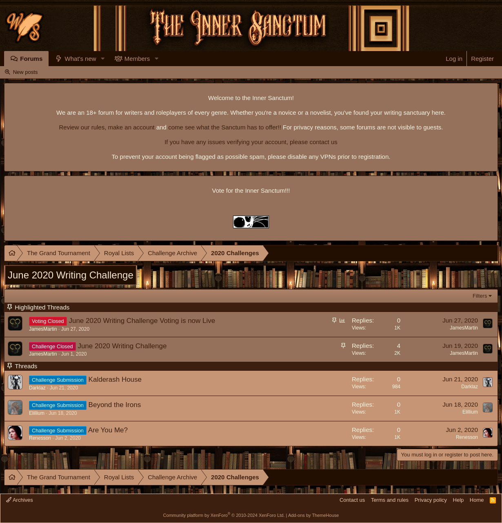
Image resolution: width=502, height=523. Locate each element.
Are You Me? (108, 430)
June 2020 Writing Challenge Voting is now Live (142, 321)
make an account (130, 127)
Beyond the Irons (115, 405)
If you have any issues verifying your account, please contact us (251, 141)
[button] (103, 58)
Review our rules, (82, 127)
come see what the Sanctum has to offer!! (224, 127)
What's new (80, 58)
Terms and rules (390, 500)
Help (458, 500)
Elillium (36, 413)
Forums (31, 58)
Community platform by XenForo (224, 515)
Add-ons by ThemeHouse (313, 515)
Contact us (352, 500)
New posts (25, 72)
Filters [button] (480, 296)
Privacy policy (431, 500)
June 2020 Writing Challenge (122, 346)
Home (477, 500)
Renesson (40, 438)
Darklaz (37, 388)
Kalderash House (115, 379)
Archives (19, 500)
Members (137, 58)
